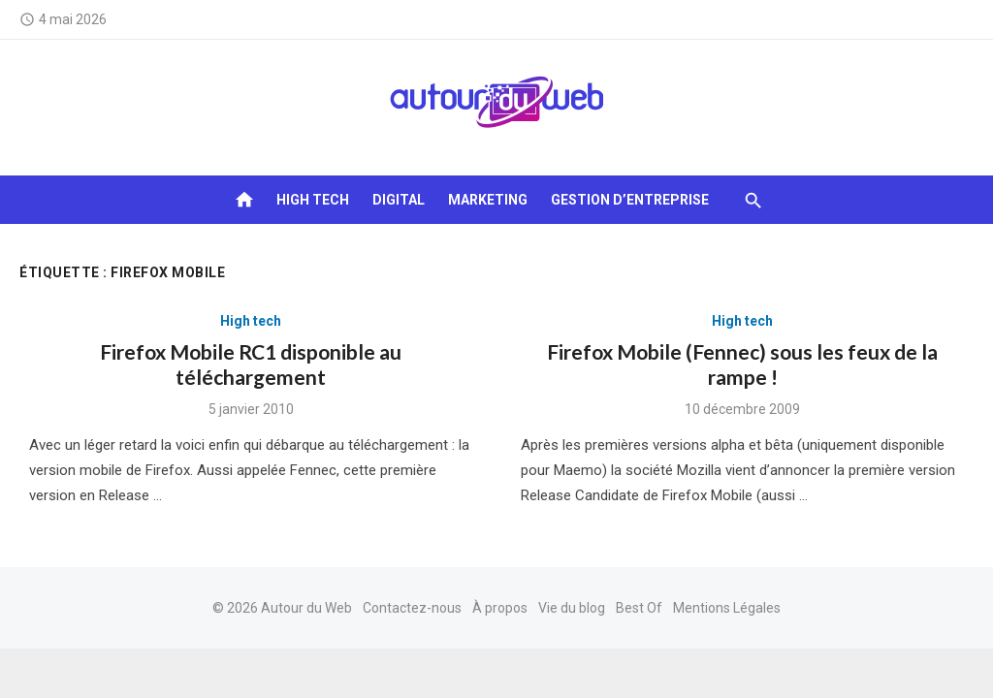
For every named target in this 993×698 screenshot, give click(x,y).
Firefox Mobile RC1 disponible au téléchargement (250, 364)
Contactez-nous (412, 608)
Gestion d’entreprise (630, 199)
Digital (398, 199)
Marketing (488, 199)
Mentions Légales (727, 608)
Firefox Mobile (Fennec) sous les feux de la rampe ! (742, 364)
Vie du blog (571, 608)
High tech (312, 199)
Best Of (639, 608)
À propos (500, 608)
